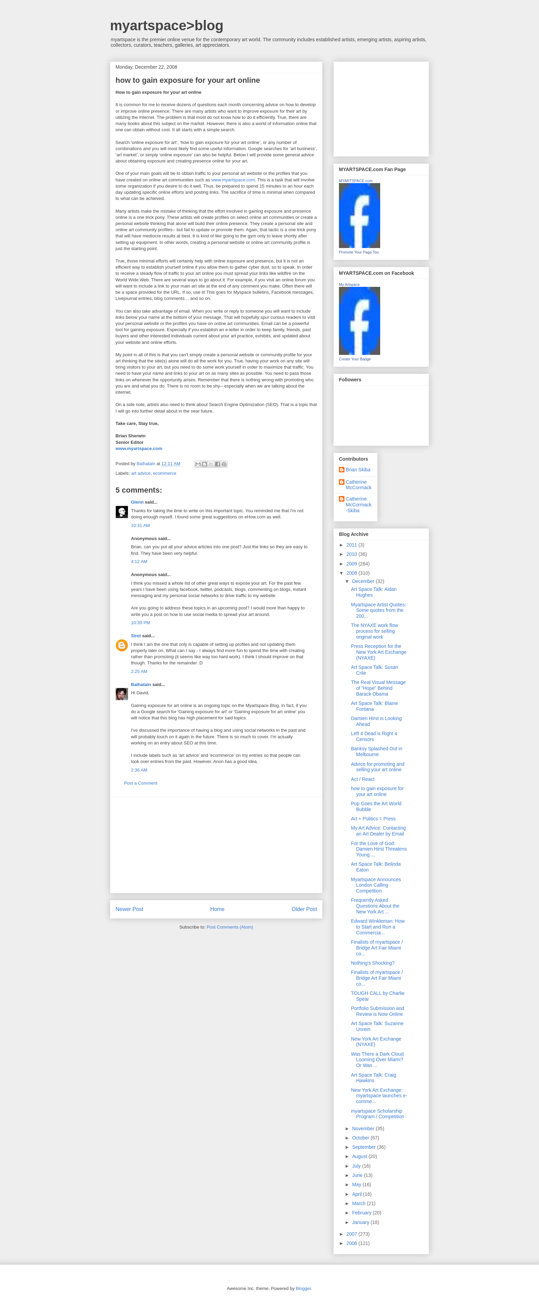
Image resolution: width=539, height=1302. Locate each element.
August (360, 1156)
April (357, 1194)
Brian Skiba (358, 469)
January (361, 1222)
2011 (352, 545)
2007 (352, 1234)
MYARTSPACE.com (356, 181)
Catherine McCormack (359, 485)
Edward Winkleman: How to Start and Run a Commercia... (378, 926)
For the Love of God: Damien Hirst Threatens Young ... (379, 849)
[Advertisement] (216, 845)
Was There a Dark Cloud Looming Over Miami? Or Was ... (377, 1059)
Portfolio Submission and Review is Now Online (377, 1011)
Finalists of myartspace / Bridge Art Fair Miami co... (377, 947)
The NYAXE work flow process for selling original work (374, 631)
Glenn (137, 502)
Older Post (304, 909)
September (364, 1147)
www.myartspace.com (233, 179)
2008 (352, 573)
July (357, 1166)
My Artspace (349, 284)
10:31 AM (140, 525)
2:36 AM (139, 770)
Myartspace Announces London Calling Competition (376, 885)
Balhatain (141, 684)
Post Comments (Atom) (230, 927)
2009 (352, 563)
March (359, 1203)
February (362, 1212)
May (357, 1184)
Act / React (362, 779)
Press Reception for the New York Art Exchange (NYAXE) (378, 652)
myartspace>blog (166, 25)
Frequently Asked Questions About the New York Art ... (375, 905)
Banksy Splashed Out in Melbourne (376, 751)
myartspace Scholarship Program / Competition (377, 1114)
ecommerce (164, 473)
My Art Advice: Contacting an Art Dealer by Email (378, 831)
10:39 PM (140, 622)
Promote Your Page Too (359, 252)
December (363, 581)
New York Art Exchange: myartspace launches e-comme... (379, 1095)
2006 (352, 1243)
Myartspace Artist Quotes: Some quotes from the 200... (378, 610)
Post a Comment (140, 783)
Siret (136, 635)
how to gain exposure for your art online (377, 791)
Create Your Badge (355, 359)
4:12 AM (139, 561)
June (358, 1175)
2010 (352, 554)
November (363, 1128)
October (361, 1138)
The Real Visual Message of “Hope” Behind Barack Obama (378, 688)
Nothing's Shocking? (373, 963)
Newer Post (129, 909)
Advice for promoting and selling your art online (378, 767)
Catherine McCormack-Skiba (359, 504)
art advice (141, 473)
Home (217, 909)
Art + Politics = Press (373, 818)
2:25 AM (139, 671)
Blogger (303, 1288)
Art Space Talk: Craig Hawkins (373, 1078)
